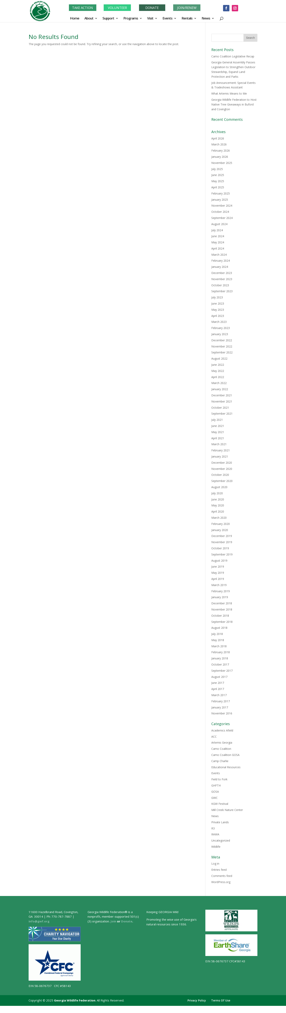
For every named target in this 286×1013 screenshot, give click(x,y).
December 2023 (221, 273)
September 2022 (222, 352)
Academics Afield (222, 730)
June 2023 (217, 303)
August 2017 (219, 677)
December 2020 (221, 462)
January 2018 (219, 658)
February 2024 (220, 260)
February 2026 (220, 150)
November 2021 (221, 401)
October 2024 (220, 212)
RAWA (215, 834)
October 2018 (220, 615)
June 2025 (217, 175)
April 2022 (217, 377)
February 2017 (220, 701)
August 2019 (219, 560)
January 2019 (219, 597)
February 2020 (220, 524)
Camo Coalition (221, 749)
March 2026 (219, 144)
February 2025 (220, 193)
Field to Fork (219, 779)
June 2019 (217, 566)
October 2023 (220, 285)
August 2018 (219, 628)
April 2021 (217, 438)
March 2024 (219, 254)
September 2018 (222, 622)
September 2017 (222, 670)
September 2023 (222, 291)
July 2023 (217, 297)
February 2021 (220, 450)
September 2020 (222, 481)
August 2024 (219, 224)
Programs (130, 18)
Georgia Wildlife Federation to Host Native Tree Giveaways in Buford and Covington (234, 104)
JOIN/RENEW (187, 7)
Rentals (187, 18)
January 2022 (219, 389)
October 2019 (220, 548)
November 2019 (221, 542)
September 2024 (222, 218)
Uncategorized (220, 840)
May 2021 (217, 432)
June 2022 (217, 365)
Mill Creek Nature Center (227, 810)
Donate (126, 921)
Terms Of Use (220, 1000)
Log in (215, 863)
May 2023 (217, 310)
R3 (213, 828)
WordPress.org (220, 882)
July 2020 (217, 493)
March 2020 (219, 518)
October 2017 (220, 664)
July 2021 (217, 420)
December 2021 (221, 395)
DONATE (152, 7)
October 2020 (220, 475)
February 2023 (220, 328)
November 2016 (221, 713)
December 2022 (221, 340)
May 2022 (217, 371)
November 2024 (221, 205)
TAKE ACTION (82, 7)
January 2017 (219, 707)
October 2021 (220, 407)
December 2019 (221, 536)
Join (113, 921)
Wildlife (215, 847)
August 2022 (219, 358)
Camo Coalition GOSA (225, 755)
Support (108, 18)
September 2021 (222, 413)
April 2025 (217, 187)
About (88, 18)
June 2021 (217, 426)
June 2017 (217, 683)
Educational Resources (226, 767)
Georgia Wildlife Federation (74, 1000)
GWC (214, 798)
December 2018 (221, 603)
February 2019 (220, 591)
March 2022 (219, 383)
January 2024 (219, 267)
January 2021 (219, 456)
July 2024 (217, 230)
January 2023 (219, 334)
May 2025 (217, 181)
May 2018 (217, 640)
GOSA (215, 791)
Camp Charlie (219, 761)
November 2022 (221, 346)
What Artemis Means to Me (229, 93)
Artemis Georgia (221, 742)
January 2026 (219, 157)
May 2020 (217, 505)
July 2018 (217, 634)
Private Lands (220, 822)
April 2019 (217, 579)
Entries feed (219, 870)
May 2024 (217, 242)
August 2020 (219, 487)
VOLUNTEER (117, 7)
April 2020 (217, 511)
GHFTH (216, 785)
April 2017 (217, 689)
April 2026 (217, 138)
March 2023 (219, 322)
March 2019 (219, 585)
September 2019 (222, 554)
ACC (214, 736)
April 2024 (217, 248)
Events (167, 18)
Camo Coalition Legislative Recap (232, 56)
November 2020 (221, 469)
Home (74, 18)
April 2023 (217, 316)
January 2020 (219, 530)
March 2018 (219, 646)
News (206, 18)
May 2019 (217, 573)
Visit (150, 18)
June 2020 (217, 499)
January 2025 (219, 199)
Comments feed (221, 876)
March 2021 (219, 444)
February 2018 (220, 652)
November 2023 (221, 279)
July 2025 (217, 169)
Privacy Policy (196, 1000)
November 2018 (221, 609)
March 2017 (219, 695)
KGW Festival (219, 804)
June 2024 (217, 236)
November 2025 (221, 163)
